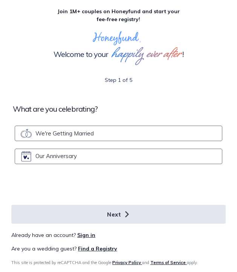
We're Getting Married (57, 133)
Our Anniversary (49, 156)
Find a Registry (97, 248)
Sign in (86, 235)
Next (118, 214)
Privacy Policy (127, 262)
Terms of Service (168, 262)
